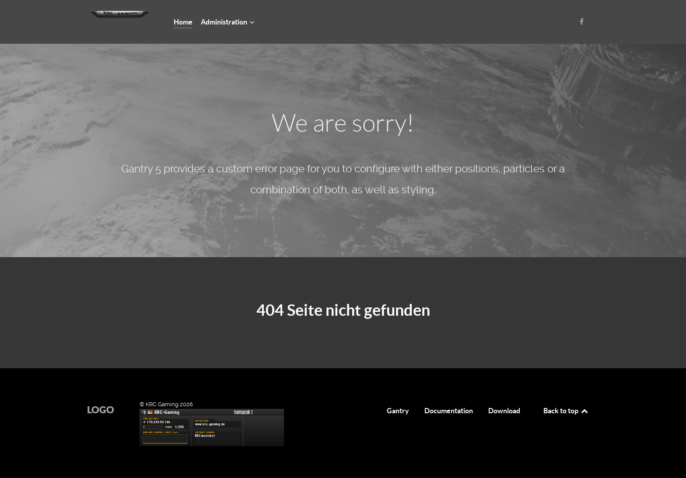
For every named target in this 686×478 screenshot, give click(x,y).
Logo (100, 409)
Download (504, 411)
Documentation (448, 411)
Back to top (566, 411)
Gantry (398, 411)
